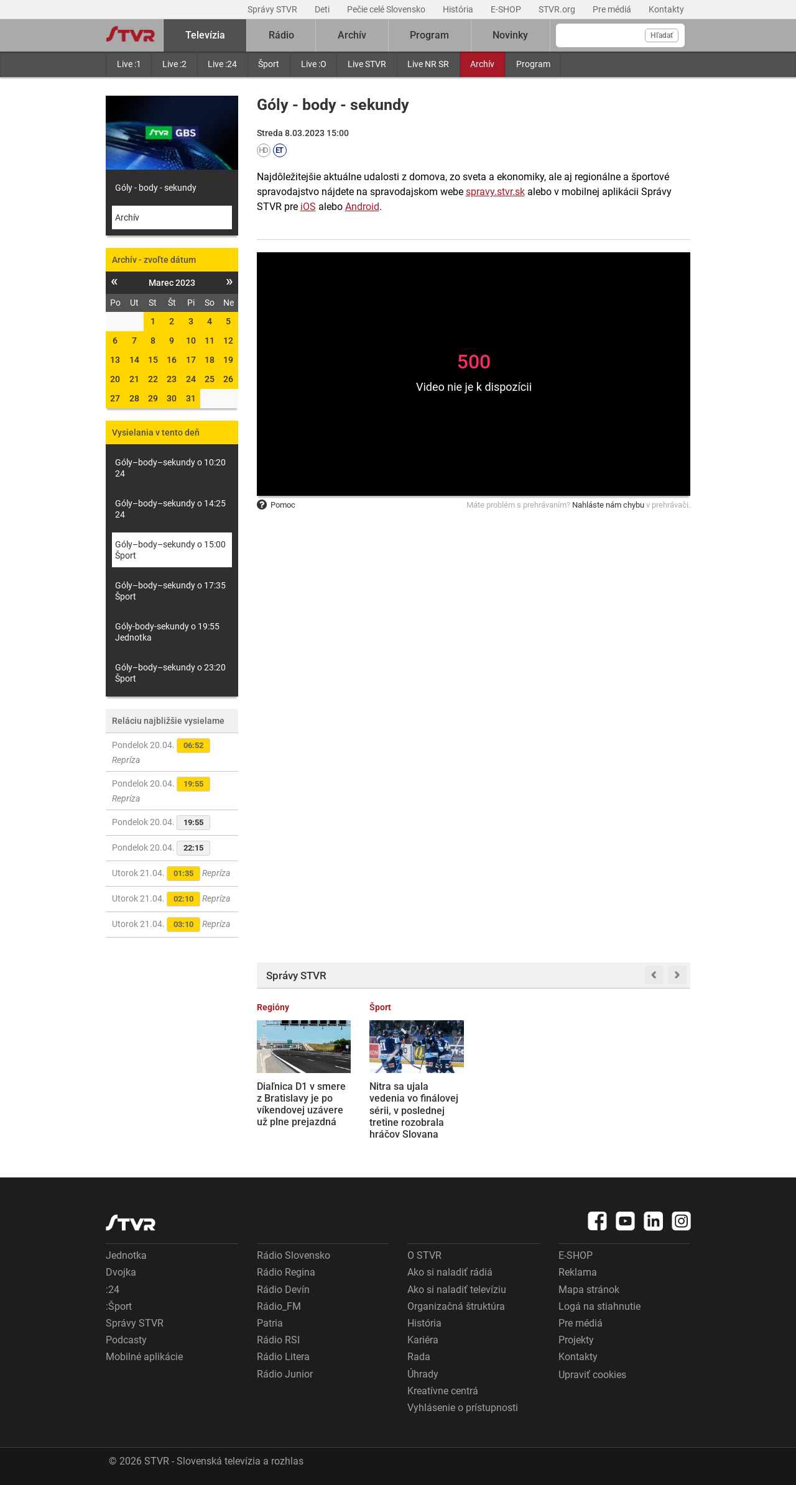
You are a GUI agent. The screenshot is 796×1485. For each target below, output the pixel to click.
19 (228, 360)
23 (172, 379)
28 (134, 398)
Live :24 (222, 64)
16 (172, 360)
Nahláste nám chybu (608, 504)
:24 (112, 1289)
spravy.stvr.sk (495, 192)
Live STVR (367, 64)
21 (134, 379)
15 (153, 360)
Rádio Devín (283, 1289)
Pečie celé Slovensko (387, 9)
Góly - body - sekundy (156, 188)
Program (533, 64)
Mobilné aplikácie (144, 1357)
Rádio (281, 35)
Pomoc (276, 504)
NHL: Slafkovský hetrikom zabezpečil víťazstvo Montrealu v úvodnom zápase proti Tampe (528, 1110)
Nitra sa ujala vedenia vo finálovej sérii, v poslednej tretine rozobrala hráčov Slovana (413, 1110)
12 (228, 340)
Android (362, 206)
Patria (270, 1323)
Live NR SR (428, 64)
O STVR (424, 1255)
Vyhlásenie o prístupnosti (462, 1408)
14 (134, 360)
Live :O (313, 64)
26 (228, 379)
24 (191, 379)
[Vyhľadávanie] (620, 35)
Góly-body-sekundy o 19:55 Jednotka (167, 631)
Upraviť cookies (592, 1375)
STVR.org (558, 9)
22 (153, 379)
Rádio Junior (285, 1374)
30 (172, 398)
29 (153, 398)
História (459, 9)
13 (115, 360)
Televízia (205, 35)
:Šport (119, 1306)
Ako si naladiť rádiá (450, 1272)
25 (210, 379)
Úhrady (422, 1374)
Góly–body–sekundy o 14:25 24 (170, 508)
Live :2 (174, 64)
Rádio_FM (279, 1306)
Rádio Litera (283, 1357)
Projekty (576, 1340)
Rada (418, 1357)
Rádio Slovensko (293, 1255)
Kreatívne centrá (442, 1391)
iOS (308, 206)
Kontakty (666, 9)
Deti (323, 9)
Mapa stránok (588, 1289)
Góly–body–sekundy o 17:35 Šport (170, 590)
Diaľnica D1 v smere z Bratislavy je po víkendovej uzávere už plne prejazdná (301, 1104)
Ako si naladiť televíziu (456, 1289)
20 (115, 379)
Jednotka (126, 1255)
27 (115, 398)
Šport (268, 64)
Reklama (577, 1272)
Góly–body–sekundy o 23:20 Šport (170, 672)
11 (210, 340)
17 (191, 360)
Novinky (510, 35)
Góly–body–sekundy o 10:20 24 (170, 467)
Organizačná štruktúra (456, 1306)
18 (210, 360)
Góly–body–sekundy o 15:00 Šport (170, 549)
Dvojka (121, 1272)
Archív (482, 64)
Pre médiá (613, 9)
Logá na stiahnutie (599, 1306)
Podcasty (126, 1340)
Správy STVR (273, 9)
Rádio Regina (286, 1272)
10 (191, 340)
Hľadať (661, 35)
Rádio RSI (278, 1340)
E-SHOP (507, 9)
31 (191, 398)
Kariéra (422, 1340)
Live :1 (129, 64)
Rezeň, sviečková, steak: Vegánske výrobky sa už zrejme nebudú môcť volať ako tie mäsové (642, 1110)
